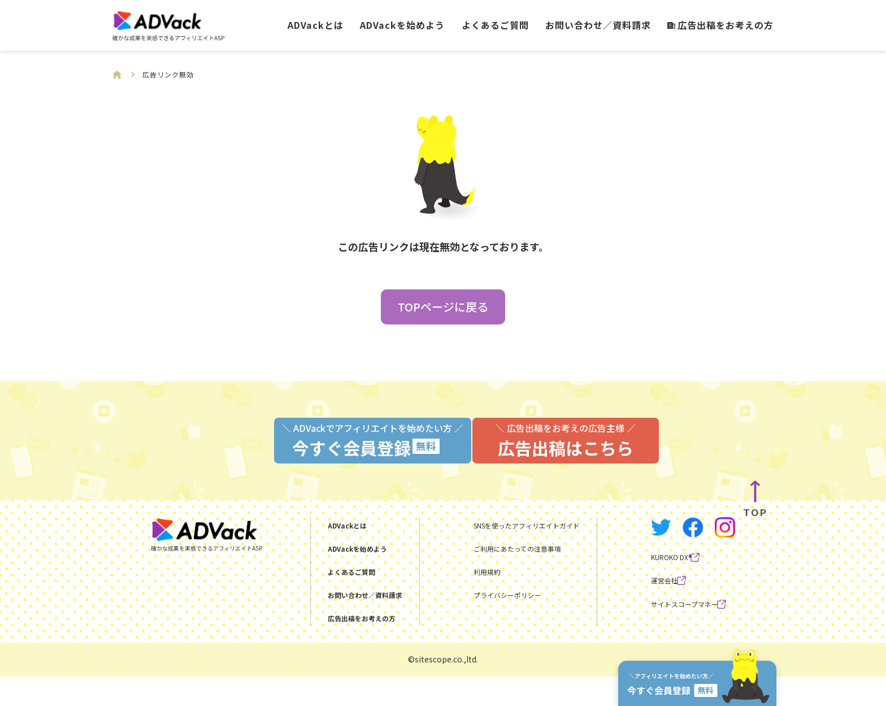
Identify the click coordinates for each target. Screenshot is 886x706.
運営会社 (646, 616)
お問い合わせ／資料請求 (598, 25)
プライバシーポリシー (486, 623)
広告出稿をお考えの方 (720, 25)
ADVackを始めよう (402, 25)
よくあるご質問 (495, 25)
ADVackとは (316, 25)
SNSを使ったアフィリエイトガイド (513, 554)
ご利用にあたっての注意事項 (499, 577)
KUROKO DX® (656, 593)
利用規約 (459, 600)
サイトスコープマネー (673, 640)
